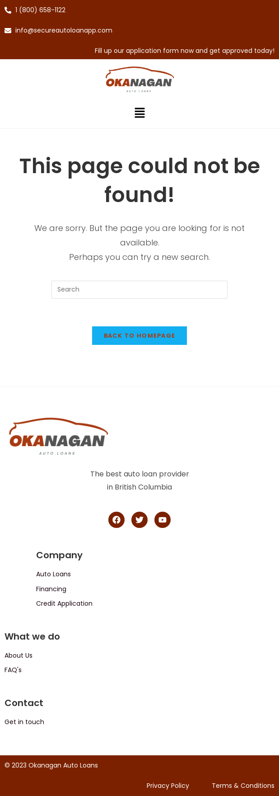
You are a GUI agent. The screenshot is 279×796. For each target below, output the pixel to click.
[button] (139, 114)
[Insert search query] (139, 290)
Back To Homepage (140, 335)
